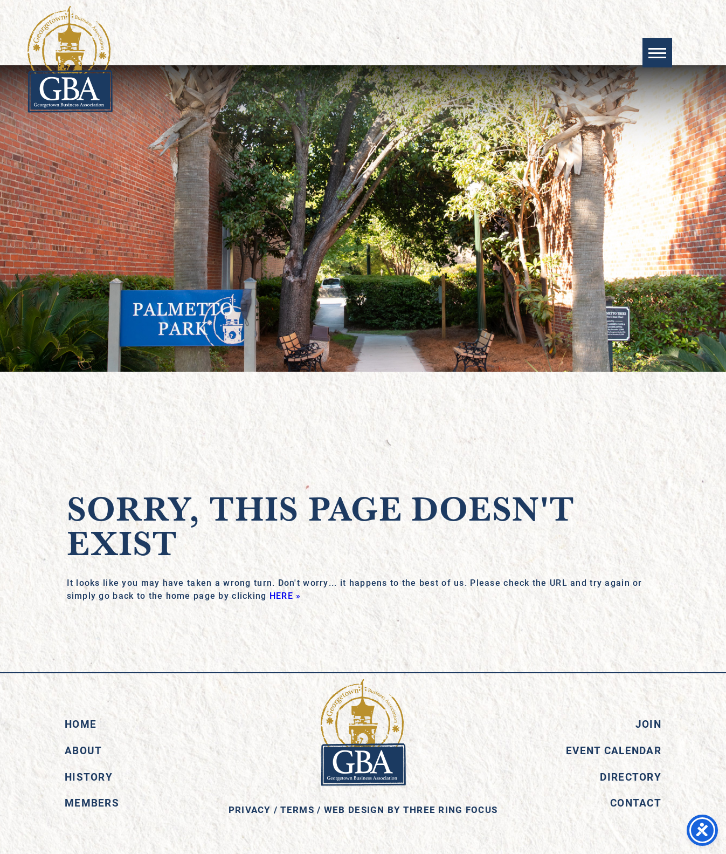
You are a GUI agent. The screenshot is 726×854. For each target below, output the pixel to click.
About (83, 750)
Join (648, 723)
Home (80, 723)
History (89, 776)
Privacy (250, 809)
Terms (297, 809)
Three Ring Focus (450, 809)
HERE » (285, 595)
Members (92, 802)
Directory (630, 776)
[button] (657, 52)
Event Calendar (613, 750)
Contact (635, 802)
